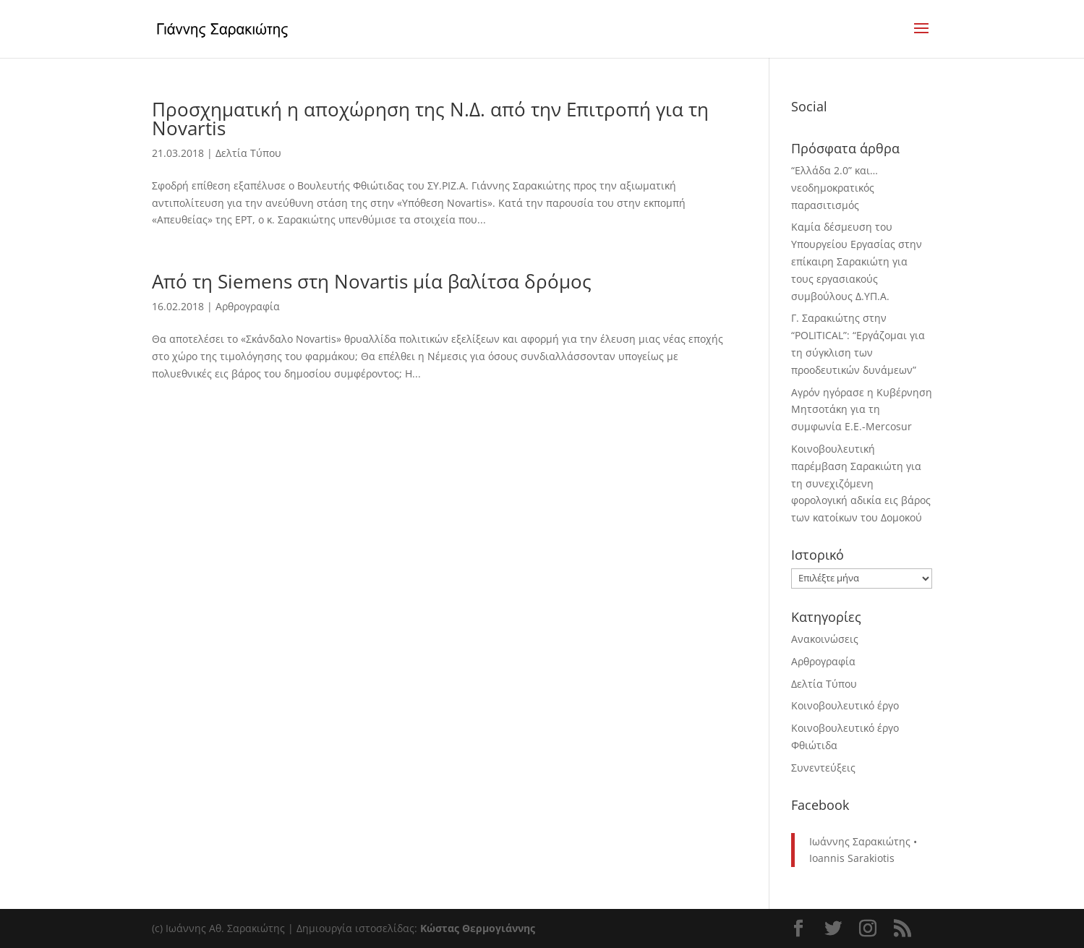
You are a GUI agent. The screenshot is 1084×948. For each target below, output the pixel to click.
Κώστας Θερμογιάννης (477, 928)
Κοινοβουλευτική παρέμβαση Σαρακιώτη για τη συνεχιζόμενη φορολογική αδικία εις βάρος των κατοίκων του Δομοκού (861, 483)
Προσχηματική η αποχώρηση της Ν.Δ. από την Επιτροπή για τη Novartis (430, 118)
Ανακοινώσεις (824, 639)
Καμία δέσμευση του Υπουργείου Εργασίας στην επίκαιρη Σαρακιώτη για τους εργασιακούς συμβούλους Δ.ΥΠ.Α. (856, 261)
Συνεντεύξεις (823, 767)
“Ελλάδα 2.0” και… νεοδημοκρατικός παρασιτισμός (834, 187)
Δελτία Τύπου (248, 153)
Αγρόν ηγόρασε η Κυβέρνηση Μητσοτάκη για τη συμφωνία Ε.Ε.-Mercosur (861, 409)
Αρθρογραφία (247, 306)
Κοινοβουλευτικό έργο (845, 705)
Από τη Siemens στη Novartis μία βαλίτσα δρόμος (372, 281)
